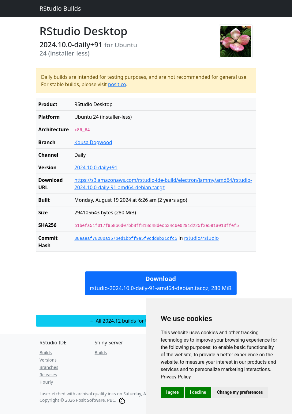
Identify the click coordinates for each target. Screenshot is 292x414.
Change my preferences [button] (240, 392)
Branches (48, 367)
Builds (45, 352)
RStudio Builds (60, 8)
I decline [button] (198, 392)
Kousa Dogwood (93, 142)
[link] (176, 377)
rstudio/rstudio (201, 238)
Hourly (46, 382)
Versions (48, 360)
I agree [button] (172, 392)
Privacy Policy (176, 377)
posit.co (117, 84)
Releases (48, 375)
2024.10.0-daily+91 (95, 167)
